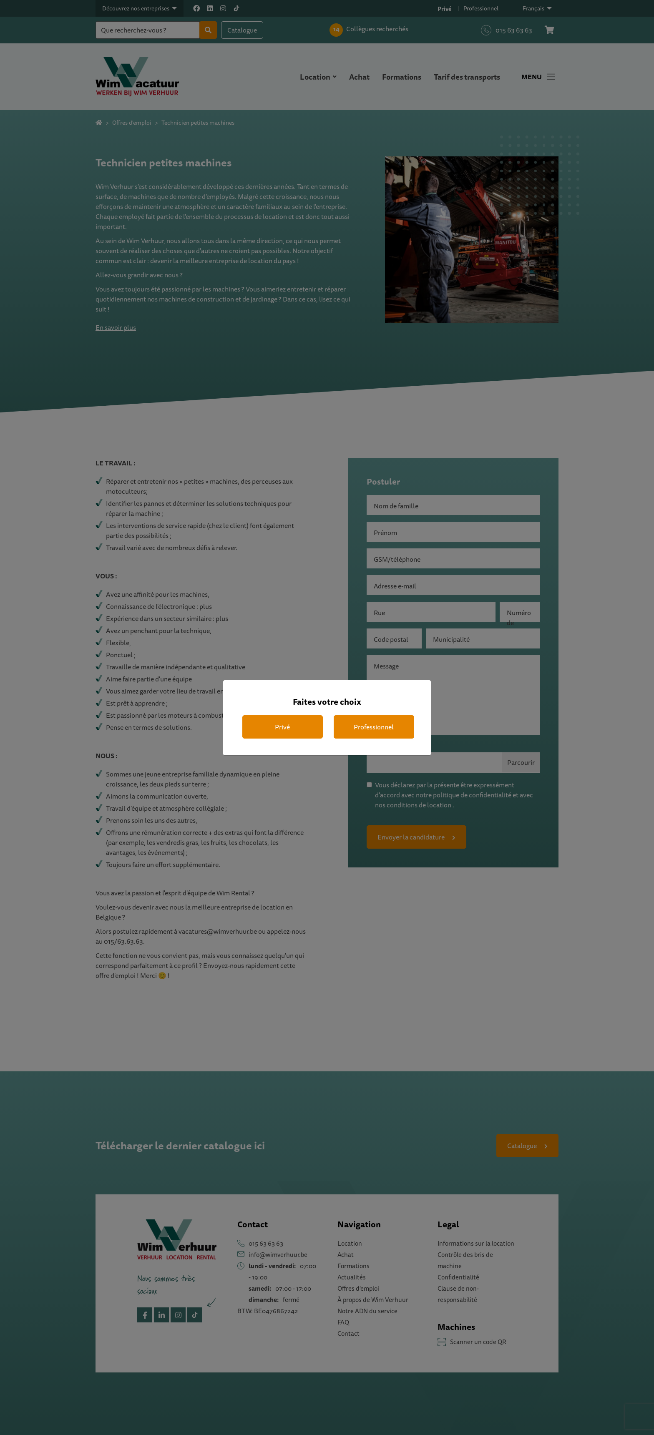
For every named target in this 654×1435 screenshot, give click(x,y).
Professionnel (374, 726)
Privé (282, 726)
